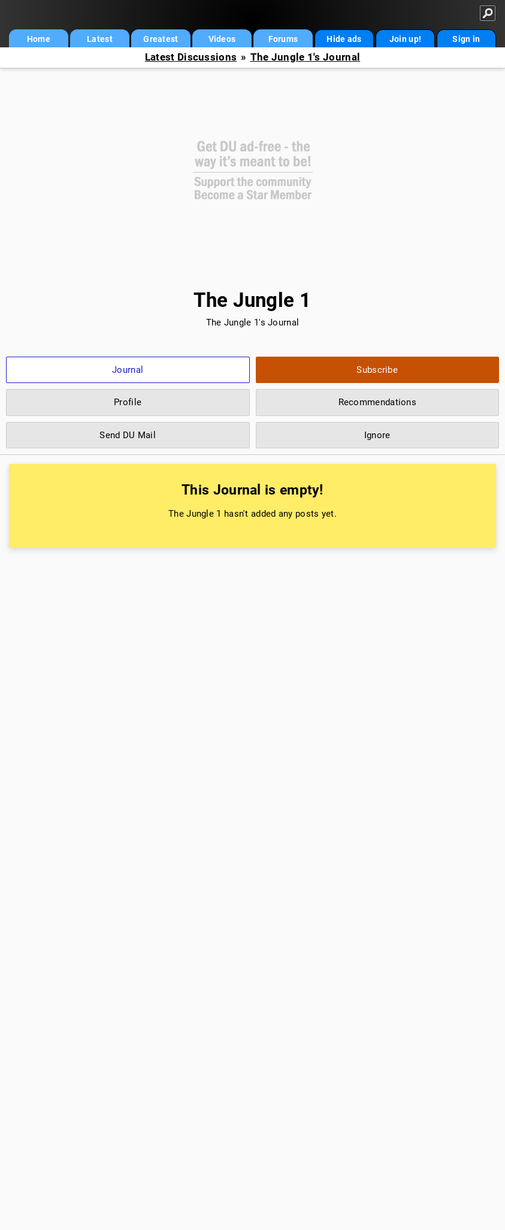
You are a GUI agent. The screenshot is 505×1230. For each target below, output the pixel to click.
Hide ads (343, 39)
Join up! (405, 39)
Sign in (466, 39)
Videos (222, 39)
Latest (100, 39)
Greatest (160, 39)
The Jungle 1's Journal (305, 57)
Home (38, 39)
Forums (283, 39)
